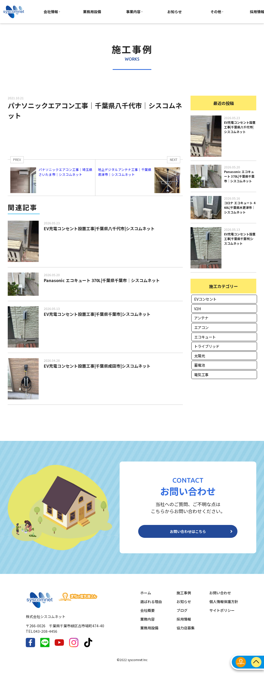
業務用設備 (92, 11)
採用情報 (184, 623)
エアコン (201, 327)
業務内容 (147, 623)
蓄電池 (199, 365)
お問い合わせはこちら (188, 533)
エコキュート (205, 337)
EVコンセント (205, 299)
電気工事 (201, 374)
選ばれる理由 (151, 605)
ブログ (182, 614)
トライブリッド (206, 346)
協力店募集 (186, 632)
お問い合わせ (220, 596)
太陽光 (199, 355)
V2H (197, 308)
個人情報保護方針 (223, 605)
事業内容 (133, 11)
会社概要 (147, 614)
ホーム (145, 596)
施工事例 (184, 596)
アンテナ (201, 317)
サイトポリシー (222, 614)
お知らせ (174, 11)
